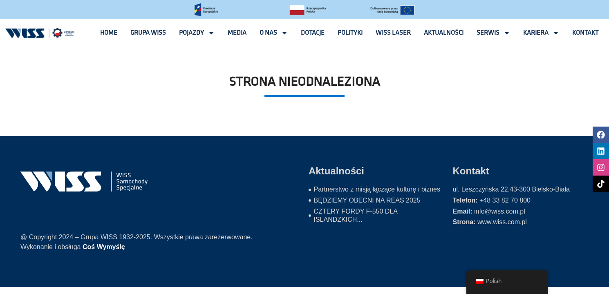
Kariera (541, 33)
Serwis (493, 33)
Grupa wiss (148, 33)
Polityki (350, 33)
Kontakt (585, 33)
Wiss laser (393, 33)
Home (108, 33)
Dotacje (313, 33)
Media (237, 33)
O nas (274, 33)
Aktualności (443, 33)
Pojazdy (197, 33)
